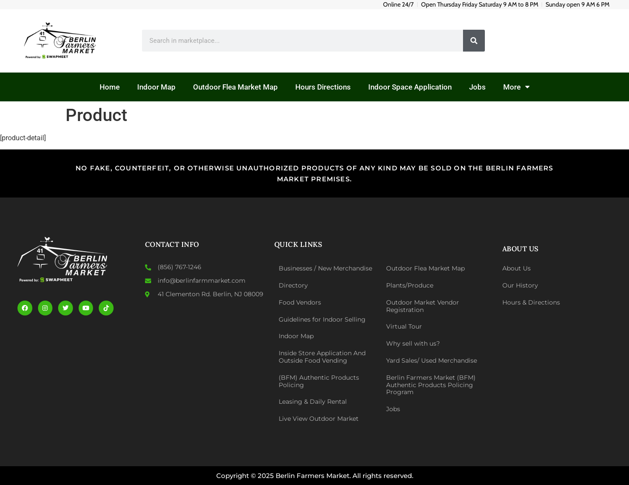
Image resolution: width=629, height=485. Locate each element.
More (516, 87)
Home (110, 87)
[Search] (474, 41)
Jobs (477, 87)
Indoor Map (156, 87)
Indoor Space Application (410, 87)
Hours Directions (323, 87)
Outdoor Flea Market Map (235, 87)
